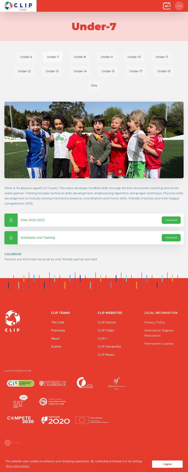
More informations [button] (17, 466)
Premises (58, 330)
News (55, 338)
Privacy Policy (154, 322)
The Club (57, 322)
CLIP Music (106, 354)
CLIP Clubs (106, 330)
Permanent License (158, 343)
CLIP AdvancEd (109, 346)
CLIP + (102, 338)
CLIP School (107, 322)
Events (56, 346)
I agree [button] (167, 464)
